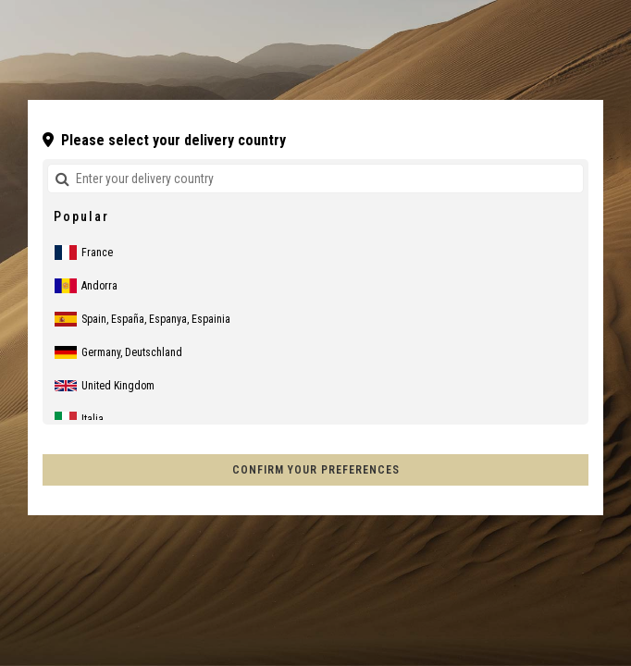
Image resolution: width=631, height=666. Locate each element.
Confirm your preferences (316, 469)
